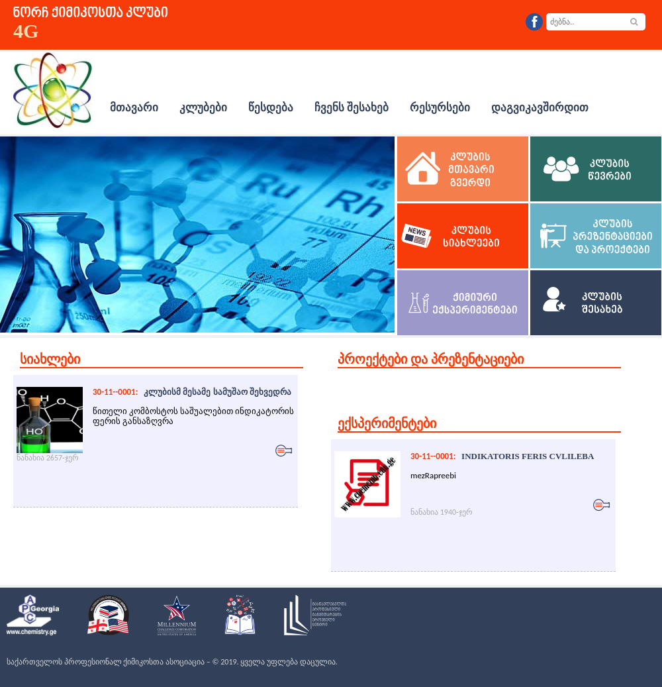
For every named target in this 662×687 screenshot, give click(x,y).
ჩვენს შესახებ (351, 107)
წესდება (270, 107)
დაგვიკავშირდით (540, 107)
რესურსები (440, 107)
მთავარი (134, 107)
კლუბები (203, 107)
